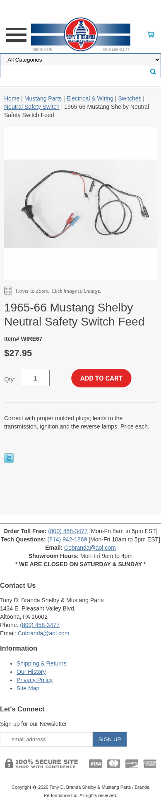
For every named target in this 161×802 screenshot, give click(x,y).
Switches (129, 98)
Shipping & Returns (42, 663)
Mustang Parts (43, 98)
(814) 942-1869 (67, 539)
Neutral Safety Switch (32, 106)
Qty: (10, 379)
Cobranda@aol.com (90, 547)
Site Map (28, 688)
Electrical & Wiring (89, 98)
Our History (31, 671)
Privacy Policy (35, 680)
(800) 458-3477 (68, 531)
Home (11, 98)
